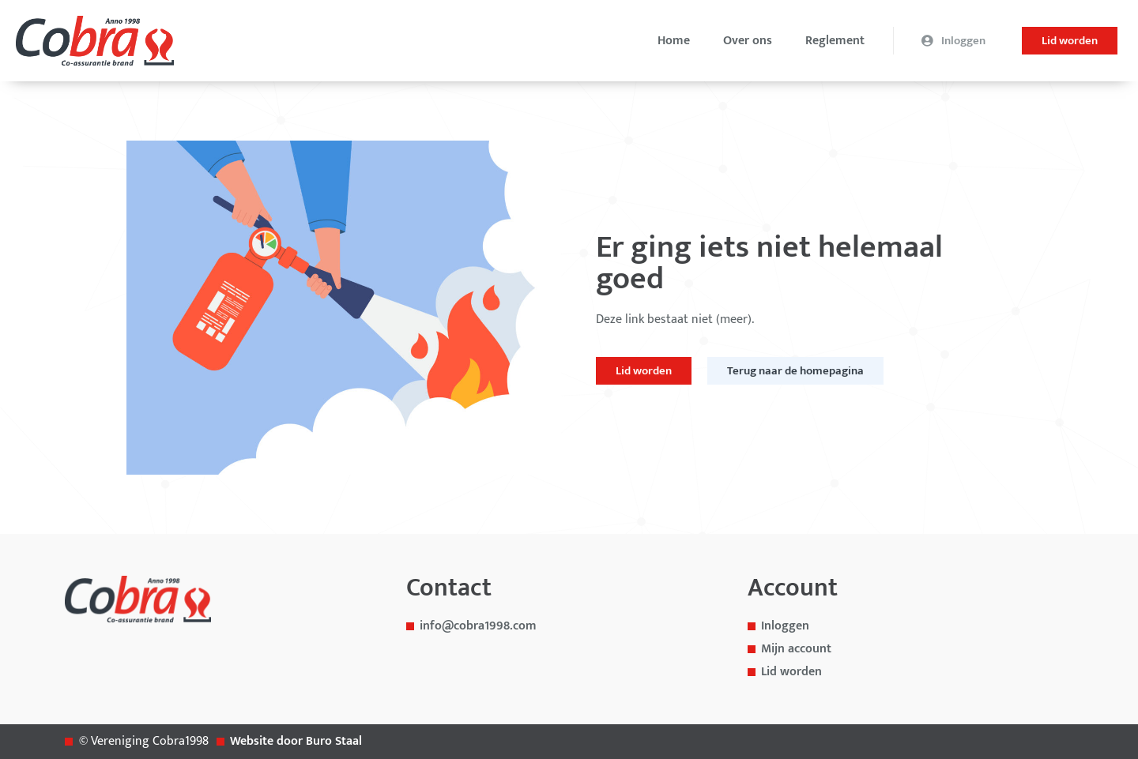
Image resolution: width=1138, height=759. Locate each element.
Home (674, 41)
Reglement (835, 41)
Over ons (747, 41)
